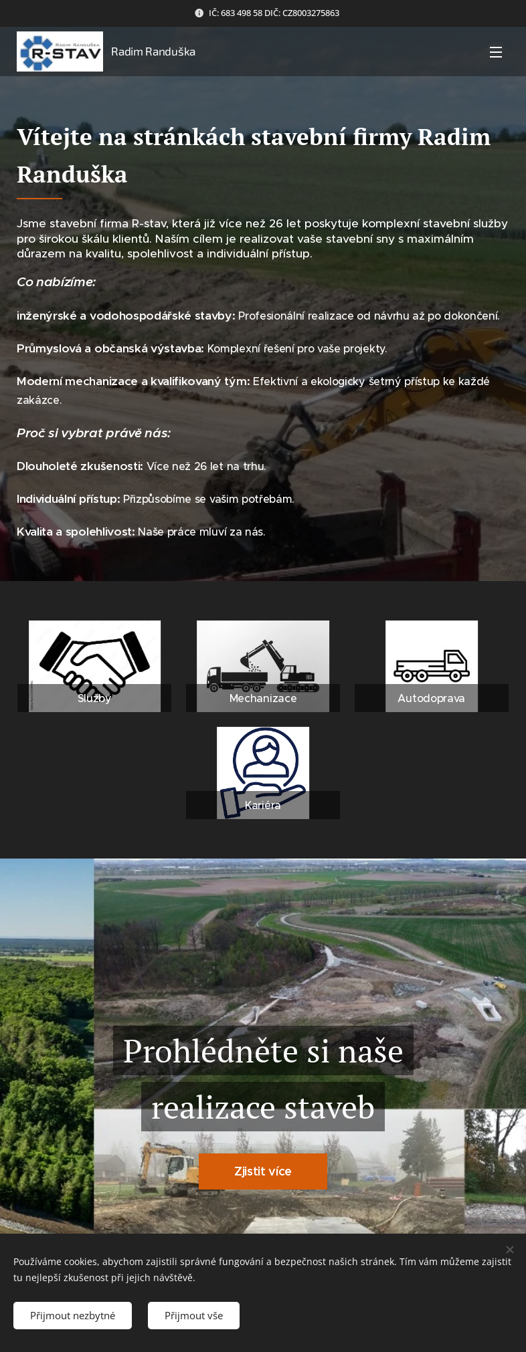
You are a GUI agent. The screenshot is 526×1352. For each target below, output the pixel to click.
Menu (496, 52)
